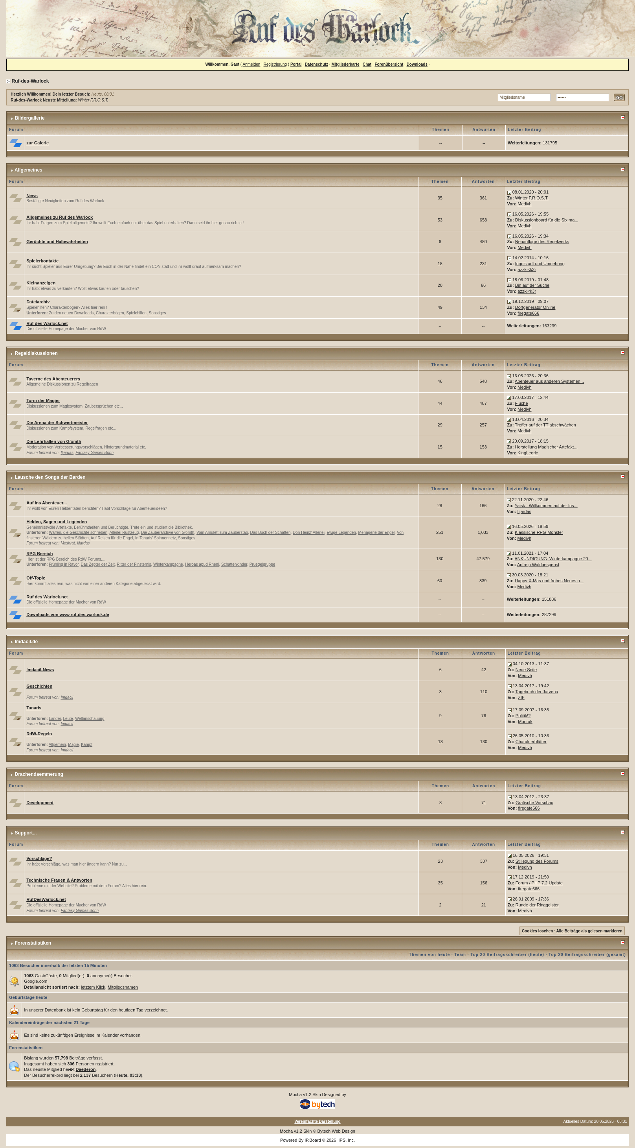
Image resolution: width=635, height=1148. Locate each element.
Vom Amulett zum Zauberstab (222, 532)
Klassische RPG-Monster (539, 532)
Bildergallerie (30, 118)
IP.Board (313, 1140)
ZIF (521, 697)
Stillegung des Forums (537, 861)
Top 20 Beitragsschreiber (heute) (507, 954)
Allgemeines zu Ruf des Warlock (59, 217)
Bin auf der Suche (532, 285)
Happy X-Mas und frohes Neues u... (549, 580)
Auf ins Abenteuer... (46, 502)
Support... (26, 833)
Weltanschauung (89, 718)
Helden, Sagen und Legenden (56, 521)
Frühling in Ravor (64, 564)
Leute (68, 718)
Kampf (86, 744)
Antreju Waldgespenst (538, 564)
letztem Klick (93, 987)
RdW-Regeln (39, 733)
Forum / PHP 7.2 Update (539, 882)
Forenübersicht (389, 64)
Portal (295, 64)
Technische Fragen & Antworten (59, 880)
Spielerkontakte (42, 260)
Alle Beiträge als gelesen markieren (589, 931)
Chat (367, 64)
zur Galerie (37, 142)
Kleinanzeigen (40, 283)
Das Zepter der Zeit (98, 564)
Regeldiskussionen (36, 353)
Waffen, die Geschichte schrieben (78, 532)
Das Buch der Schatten (270, 532)
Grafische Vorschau (534, 802)
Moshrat (68, 543)
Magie (73, 744)
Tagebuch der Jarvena (537, 691)
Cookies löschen (537, 931)
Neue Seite (526, 669)
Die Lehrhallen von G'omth (53, 441)
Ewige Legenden (341, 532)
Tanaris (33, 707)
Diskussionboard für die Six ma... (546, 220)
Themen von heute (429, 954)
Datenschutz (316, 64)
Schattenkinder (234, 564)
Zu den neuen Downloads (71, 313)
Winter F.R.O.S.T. (93, 100)
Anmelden (251, 64)
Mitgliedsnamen (123, 987)
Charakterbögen (110, 313)
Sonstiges (157, 313)
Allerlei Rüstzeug (124, 532)
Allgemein (57, 744)
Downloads (417, 64)
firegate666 (528, 313)
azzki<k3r (527, 269)
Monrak (525, 721)
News (32, 195)
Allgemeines (28, 170)
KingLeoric (528, 452)
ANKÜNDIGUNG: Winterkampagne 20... (552, 558)
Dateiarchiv (38, 301)
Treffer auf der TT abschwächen (545, 425)
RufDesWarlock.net (46, 899)
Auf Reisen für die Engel (112, 538)
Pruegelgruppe (262, 564)
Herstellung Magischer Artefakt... (546, 447)
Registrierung (275, 64)
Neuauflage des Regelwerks (542, 241)
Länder (55, 718)
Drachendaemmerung (39, 774)
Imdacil (67, 697)
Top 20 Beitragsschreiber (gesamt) (587, 954)
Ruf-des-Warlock (30, 81)
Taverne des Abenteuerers (53, 379)
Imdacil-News (40, 669)
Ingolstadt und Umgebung (540, 263)
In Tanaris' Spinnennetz (155, 538)
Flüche (521, 403)
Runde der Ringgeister (537, 905)
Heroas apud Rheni (202, 564)
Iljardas (67, 452)
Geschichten (39, 686)
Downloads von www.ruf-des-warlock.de (67, 614)
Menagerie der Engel (376, 532)
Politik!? (523, 715)
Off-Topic (35, 578)
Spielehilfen (136, 313)
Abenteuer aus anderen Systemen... (549, 381)
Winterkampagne (168, 564)
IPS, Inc (346, 1140)
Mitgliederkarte (345, 64)
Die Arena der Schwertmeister (57, 422)
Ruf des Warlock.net (47, 323)
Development (39, 802)
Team (460, 954)
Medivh (524, 203)
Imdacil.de (26, 641)
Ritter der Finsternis (134, 564)
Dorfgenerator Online (535, 307)
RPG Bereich (39, 553)
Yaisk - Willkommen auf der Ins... (546, 505)
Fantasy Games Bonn (94, 452)
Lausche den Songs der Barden (50, 477)
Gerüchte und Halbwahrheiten (57, 241)
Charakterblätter (531, 741)
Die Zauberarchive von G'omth (167, 532)
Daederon (86, 1069)
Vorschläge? (39, 858)
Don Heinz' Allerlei (309, 532)
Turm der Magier (43, 400)
